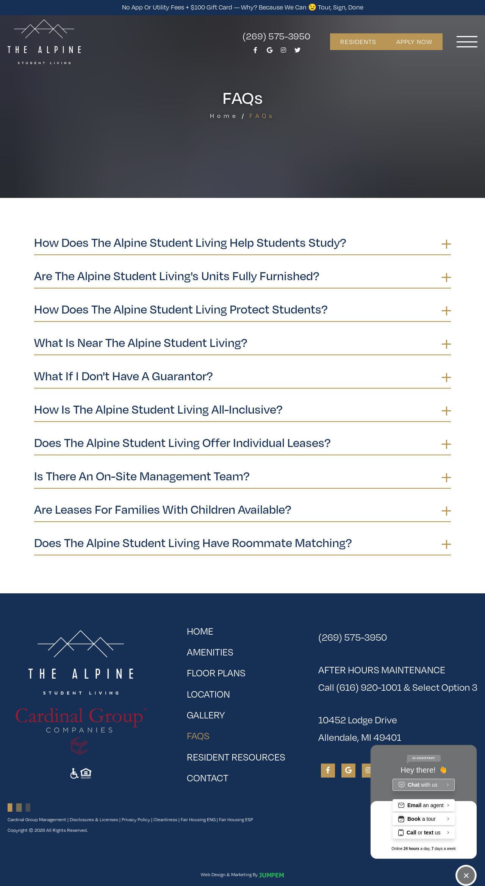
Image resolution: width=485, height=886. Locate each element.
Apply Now (414, 41)
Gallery (206, 715)
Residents (358, 41)
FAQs (222, 733)
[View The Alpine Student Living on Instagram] (283, 52)
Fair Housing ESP (236, 819)
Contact (207, 778)
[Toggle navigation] (467, 41)
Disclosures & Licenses (94, 819)
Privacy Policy (136, 819)
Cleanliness (165, 819)
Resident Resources (236, 757)
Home (224, 115)
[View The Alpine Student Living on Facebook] (255, 52)
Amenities (210, 652)
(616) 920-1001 (369, 687)
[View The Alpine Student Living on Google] (269, 52)
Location (208, 694)
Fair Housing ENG (198, 819)
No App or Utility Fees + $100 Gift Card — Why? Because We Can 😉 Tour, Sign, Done (242, 7)
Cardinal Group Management (37, 819)
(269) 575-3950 (276, 35)
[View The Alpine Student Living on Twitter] (297, 52)
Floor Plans (216, 673)
